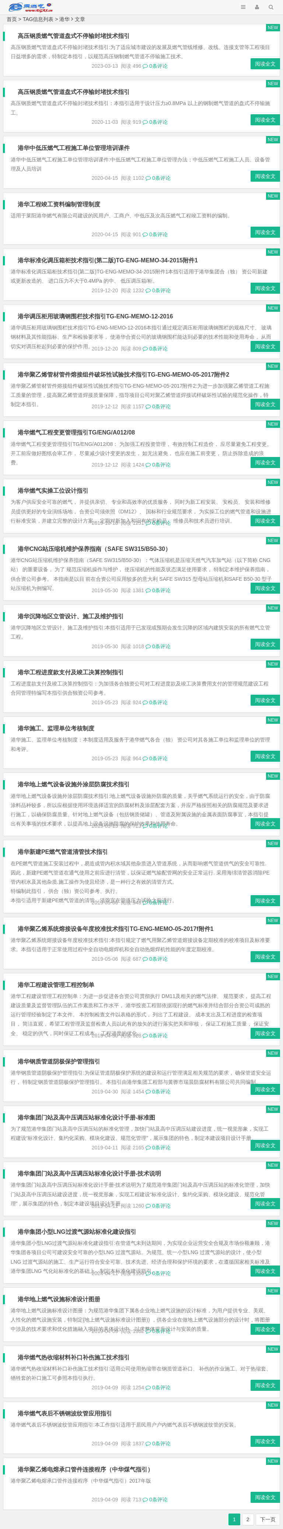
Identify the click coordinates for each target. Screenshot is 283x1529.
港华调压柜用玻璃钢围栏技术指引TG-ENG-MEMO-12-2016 (95, 316)
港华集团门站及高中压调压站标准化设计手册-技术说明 (89, 1173)
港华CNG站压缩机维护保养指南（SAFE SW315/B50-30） (94, 549)
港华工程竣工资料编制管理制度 (59, 204)
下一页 (268, 1519)
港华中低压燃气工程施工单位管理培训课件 (74, 148)
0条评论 (155, 66)
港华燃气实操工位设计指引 (53, 491)
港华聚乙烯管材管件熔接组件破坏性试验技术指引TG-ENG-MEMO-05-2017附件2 (124, 374)
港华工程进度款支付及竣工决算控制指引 (71, 672)
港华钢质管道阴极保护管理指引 (59, 1061)
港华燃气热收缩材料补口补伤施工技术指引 (74, 1357)
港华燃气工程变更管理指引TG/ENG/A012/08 (76, 432)
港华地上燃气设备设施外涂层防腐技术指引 (74, 784)
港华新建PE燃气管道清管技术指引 (63, 852)
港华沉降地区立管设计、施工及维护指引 (71, 616)
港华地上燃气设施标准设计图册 (59, 1299)
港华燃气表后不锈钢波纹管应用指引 (65, 1413)
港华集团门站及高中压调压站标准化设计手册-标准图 (87, 1117)
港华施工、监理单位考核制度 (56, 728)
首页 (12, 19)
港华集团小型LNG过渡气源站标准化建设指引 (77, 1232)
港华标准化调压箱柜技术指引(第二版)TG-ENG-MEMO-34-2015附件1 (108, 260)
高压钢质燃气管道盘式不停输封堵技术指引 (74, 36)
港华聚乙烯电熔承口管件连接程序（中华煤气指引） (86, 1469)
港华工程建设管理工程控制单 (56, 985)
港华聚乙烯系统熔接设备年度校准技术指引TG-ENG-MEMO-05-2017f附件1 (116, 929)
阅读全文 (265, 64)
